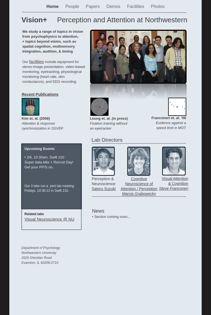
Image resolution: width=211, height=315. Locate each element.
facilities (36, 61)
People (72, 6)
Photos (158, 6)
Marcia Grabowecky (139, 193)
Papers (93, 6)
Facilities (136, 6)
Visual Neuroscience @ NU (49, 219)
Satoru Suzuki (104, 189)
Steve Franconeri (173, 188)
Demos (113, 6)
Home (53, 6)
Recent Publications (40, 94)
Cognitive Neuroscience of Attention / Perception (139, 184)
